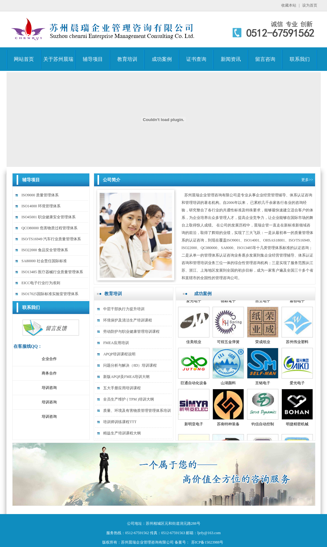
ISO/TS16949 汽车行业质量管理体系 (51, 239)
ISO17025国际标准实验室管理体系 (49, 294)
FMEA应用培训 (116, 343)
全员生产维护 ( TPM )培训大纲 (128, 399)
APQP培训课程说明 (119, 354)
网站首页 (24, 59)
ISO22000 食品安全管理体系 (44, 250)
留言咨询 (265, 59)
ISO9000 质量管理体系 (39, 195)
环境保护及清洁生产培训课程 (127, 320)
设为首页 (309, 5)
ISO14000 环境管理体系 (40, 206)
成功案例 (162, 59)
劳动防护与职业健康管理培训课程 (131, 331)
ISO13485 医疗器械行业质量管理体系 (52, 272)
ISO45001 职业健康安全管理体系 (48, 217)
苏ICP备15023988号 (207, 542)
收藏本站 (288, 5)
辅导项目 (93, 59)
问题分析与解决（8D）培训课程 (130, 365)
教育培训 (127, 59)
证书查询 (196, 59)
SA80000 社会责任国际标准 (43, 261)
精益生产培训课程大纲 (122, 433)
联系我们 (300, 59)
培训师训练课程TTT (119, 422)
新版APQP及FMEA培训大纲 (126, 376)
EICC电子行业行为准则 (40, 283)
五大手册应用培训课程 (122, 388)
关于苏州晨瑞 (58, 59)
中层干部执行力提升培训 (124, 309)
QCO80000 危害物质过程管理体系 (49, 228)
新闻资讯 (231, 59)
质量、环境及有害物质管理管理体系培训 (137, 410)
